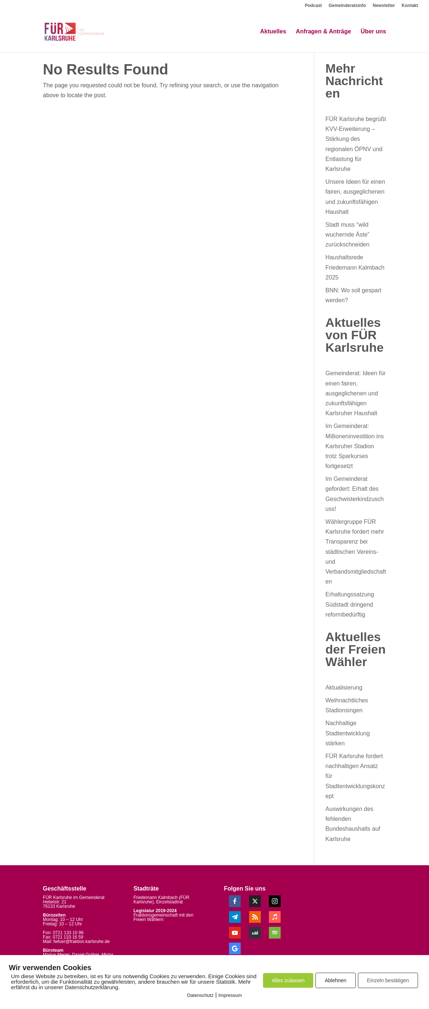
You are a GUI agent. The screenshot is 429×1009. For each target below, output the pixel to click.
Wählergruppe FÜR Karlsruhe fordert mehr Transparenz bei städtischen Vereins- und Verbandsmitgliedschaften (355, 552)
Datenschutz (200, 995)
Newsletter (384, 5)
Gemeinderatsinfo (347, 5)
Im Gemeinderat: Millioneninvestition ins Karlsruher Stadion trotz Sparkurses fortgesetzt (354, 446)
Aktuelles (273, 32)
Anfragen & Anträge (323, 32)
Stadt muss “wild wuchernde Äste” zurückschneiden (347, 235)
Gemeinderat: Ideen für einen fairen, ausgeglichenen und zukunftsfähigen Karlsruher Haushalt (355, 393)
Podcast (313, 5)
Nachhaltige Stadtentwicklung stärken (347, 733)
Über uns (373, 32)
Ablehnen (335, 980)
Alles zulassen (288, 980)
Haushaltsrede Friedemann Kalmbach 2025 (354, 267)
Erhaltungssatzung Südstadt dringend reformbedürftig (349, 604)
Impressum (230, 995)
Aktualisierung (343, 687)
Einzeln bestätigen (388, 980)
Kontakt (410, 5)
